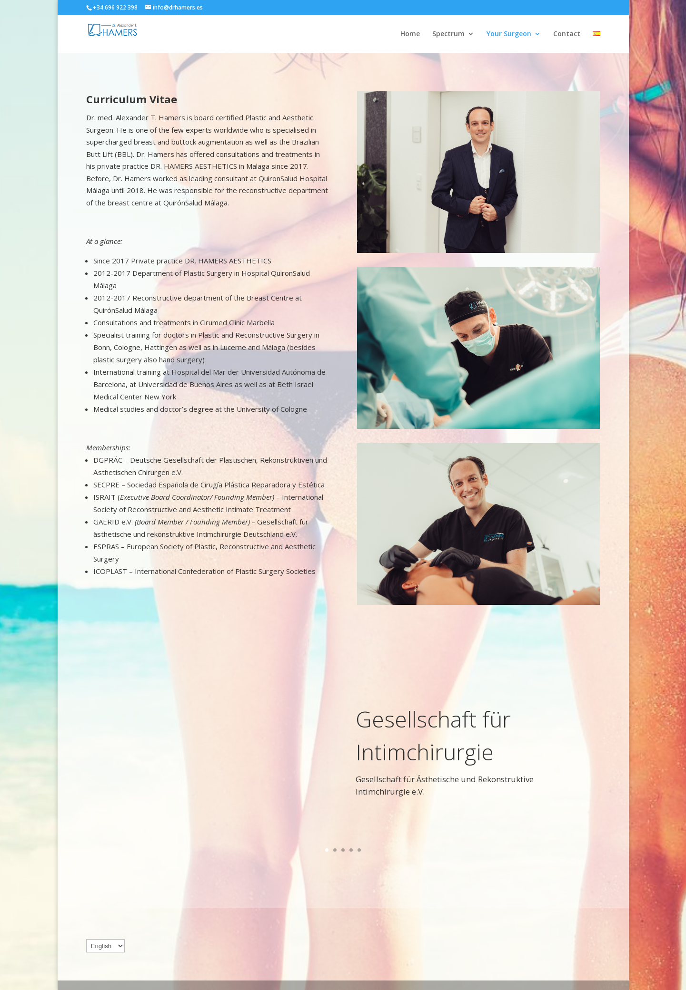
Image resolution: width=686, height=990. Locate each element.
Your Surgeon (509, 34)
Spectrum (448, 34)
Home (410, 34)
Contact (566, 34)
